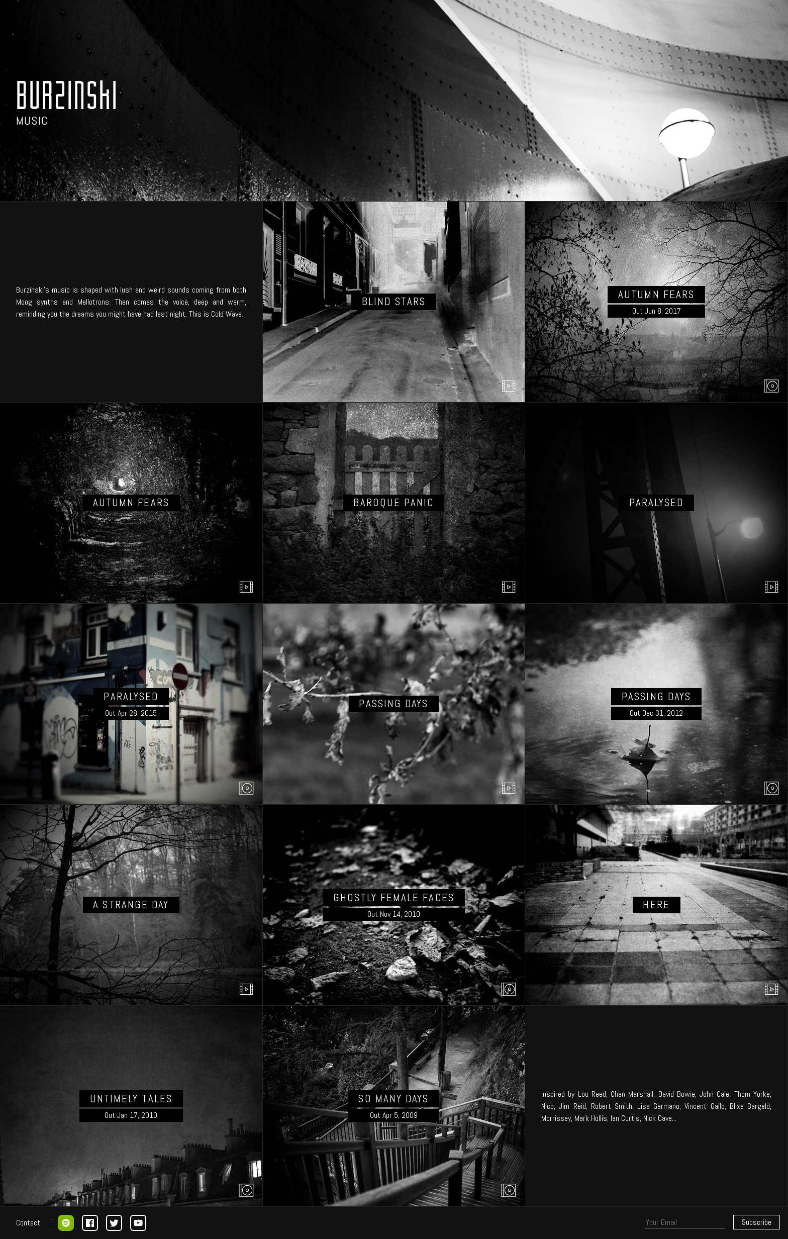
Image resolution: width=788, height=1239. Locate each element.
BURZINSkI (67, 94)
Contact (28, 1222)
